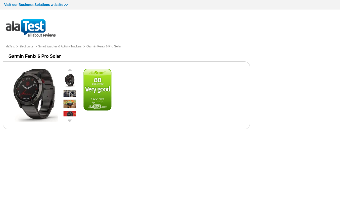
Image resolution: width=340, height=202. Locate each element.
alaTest (10, 46)
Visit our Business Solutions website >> (36, 5)
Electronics (26, 46)
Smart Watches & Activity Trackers (60, 46)
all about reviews (31, 28)
